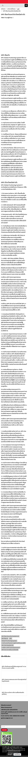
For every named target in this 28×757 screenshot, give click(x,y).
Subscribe (4, 730)
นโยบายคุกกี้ (4, 751)
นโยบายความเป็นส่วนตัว (18, 750)
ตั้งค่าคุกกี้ (10, 754)
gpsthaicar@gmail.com (7, 718)
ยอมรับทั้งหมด (17, 754)
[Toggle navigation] (26, 5)
